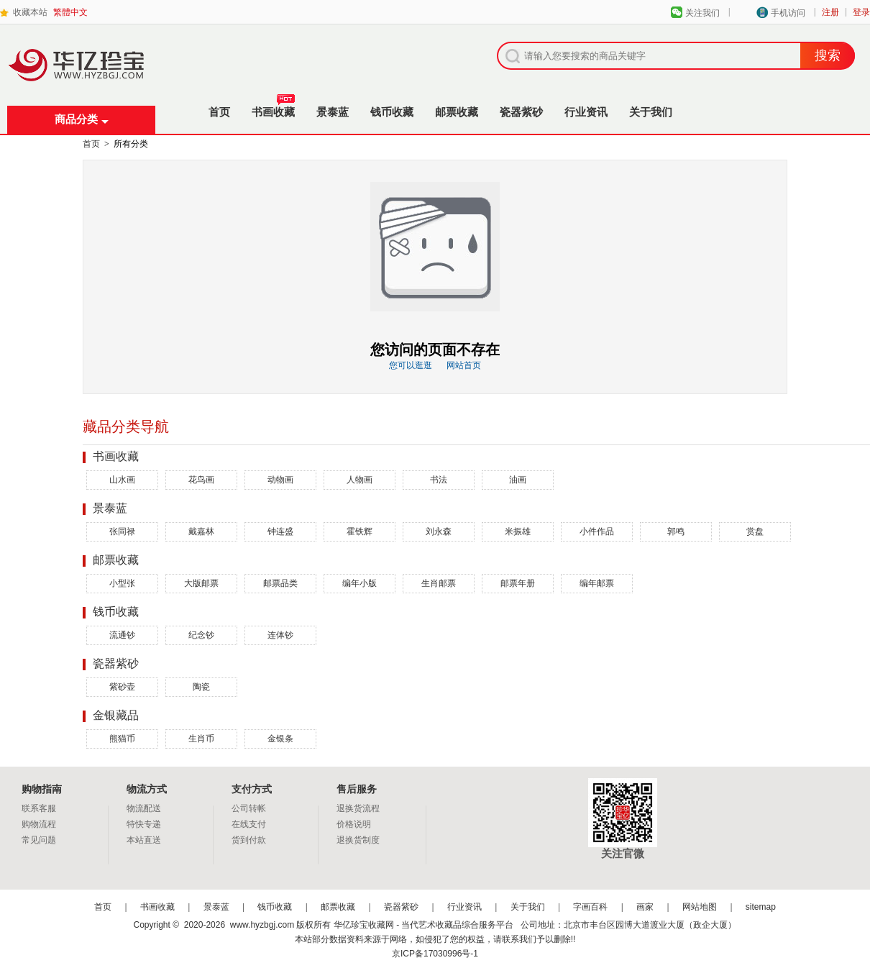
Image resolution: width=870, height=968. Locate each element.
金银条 (280, 739)
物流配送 (144, 808)
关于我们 (650, 112)
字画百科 (590, 907)
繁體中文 (70, 12)
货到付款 (249, 840)
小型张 (122, 583)
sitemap (761, 907)
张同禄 (122, 531)
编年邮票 (597, 583)
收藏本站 (30, 12)
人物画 (359, 480)
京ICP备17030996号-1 (435, 954)
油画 (517, 480)
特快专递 (144, 824)
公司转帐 (249, 808)
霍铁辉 (359, 531)
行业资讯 (586, 112)
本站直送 (144, 840)
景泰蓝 (332, 112)
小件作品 (597, 531)
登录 (861, 12)
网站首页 (464, 365)
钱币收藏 (391, 112)
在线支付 (249, 824)
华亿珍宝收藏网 (81, 80)
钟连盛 (280, 531)
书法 (438, 480)
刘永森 (439, 531)
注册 (830, 12)
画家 (645, 907)
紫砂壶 (122, 687)
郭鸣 (675, 531)
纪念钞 (201, 635)
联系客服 (39, 808)
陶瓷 (201, 687)
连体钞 (280, 635)
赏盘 (755, 531)
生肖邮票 (438, 583)
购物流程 (39, 824)
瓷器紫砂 (521, 112)
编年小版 (359, 583)
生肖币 (201, 739)
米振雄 (518, 531)
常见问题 (39, 840)
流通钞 (122, 635)
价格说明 (353, 824)
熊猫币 (122, 739)
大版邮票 (201, 583)
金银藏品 (116, 715)
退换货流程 (358, 808)
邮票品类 (280, 583)
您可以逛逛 (410, 365)
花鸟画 (201, 480)
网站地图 (699, 907)
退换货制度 (358, 840)
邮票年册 (517, 583)
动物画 (280, 480)
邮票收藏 (456, 112)
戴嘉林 (201, 531)
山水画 (122, 480)
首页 (219, 112)
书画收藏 (273, 108)
